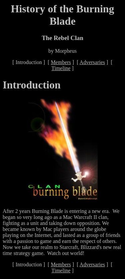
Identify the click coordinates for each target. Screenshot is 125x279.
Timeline (60, 68)
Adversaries (92, 62)
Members (61, 62)
